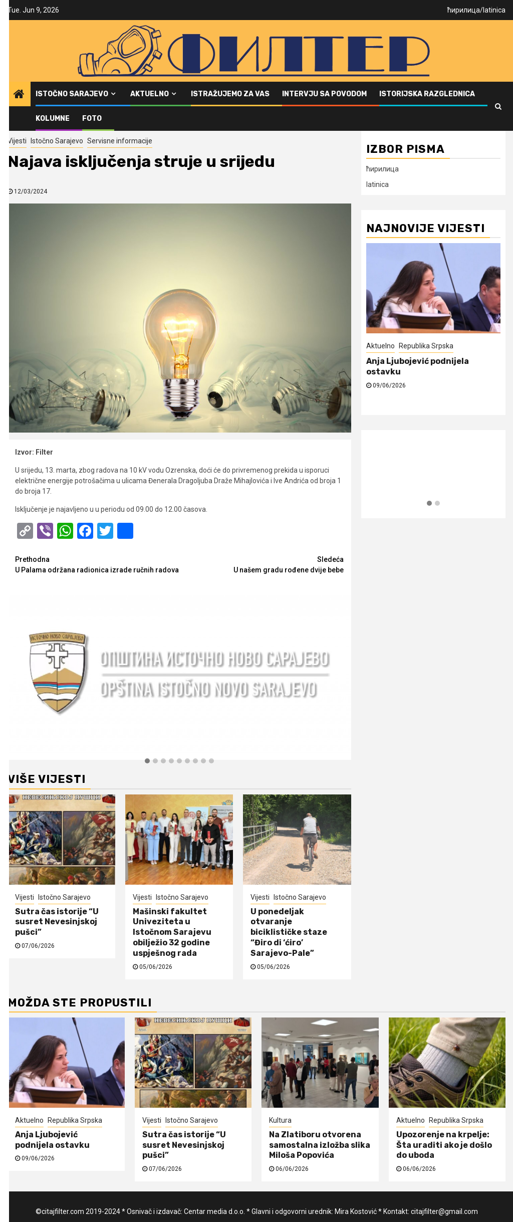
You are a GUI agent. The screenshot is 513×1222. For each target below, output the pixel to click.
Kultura (280, 1120)
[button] (147, 761)
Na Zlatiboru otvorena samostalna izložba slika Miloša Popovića (319, 1145)
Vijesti (17, 141)
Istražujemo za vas (230, 94)
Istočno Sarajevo (72, 94)
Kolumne (53, 118)
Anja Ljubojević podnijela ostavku (52, 1140)
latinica (494, 10)
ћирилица (463, 10)
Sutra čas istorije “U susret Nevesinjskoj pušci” (57, 922)
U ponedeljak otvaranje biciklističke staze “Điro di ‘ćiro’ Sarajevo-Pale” (288, 932)
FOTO (92, 118)
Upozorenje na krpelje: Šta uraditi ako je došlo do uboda (444, 1145)
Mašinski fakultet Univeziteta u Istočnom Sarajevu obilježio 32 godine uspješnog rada (172, 932)
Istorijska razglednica (427, 94)
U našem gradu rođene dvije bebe (261, 564)
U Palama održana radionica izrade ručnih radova (97, 564)
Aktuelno (149, 94)
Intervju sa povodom (324, 94)
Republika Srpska (426, 346)
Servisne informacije (119, 141)
